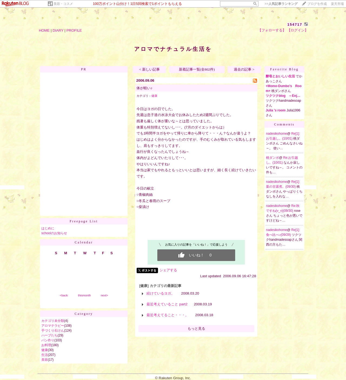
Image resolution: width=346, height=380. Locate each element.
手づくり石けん (52, 330)
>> (281, 4)
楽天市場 (337, 4)
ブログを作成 (317, 4)
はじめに (47, 228)
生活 (44, 355)
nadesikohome (276, 134)
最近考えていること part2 (167, 304)
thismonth (84, 295)
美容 (44, 360)
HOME (44, 30)
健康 (44, 350)
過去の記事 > (244, 69)
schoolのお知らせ (54, 233)
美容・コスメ (63, 4)
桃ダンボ (272, 158)
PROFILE (74, 30)
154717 (294, 24)
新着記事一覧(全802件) (197, 69)
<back (64, 295)
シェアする (168, 270)
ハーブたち (49, 335)
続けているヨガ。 (161, 293)
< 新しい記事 (149, 69)
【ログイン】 (297, 30)
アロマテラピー (52, 326)
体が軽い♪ (144, 88)
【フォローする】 (272, 30)
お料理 (46, 345)
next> (104, 295)
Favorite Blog (284, 69)
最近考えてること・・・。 (168, 315)
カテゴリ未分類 (52, 321)
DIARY (58, 30)
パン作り (47, 340)
